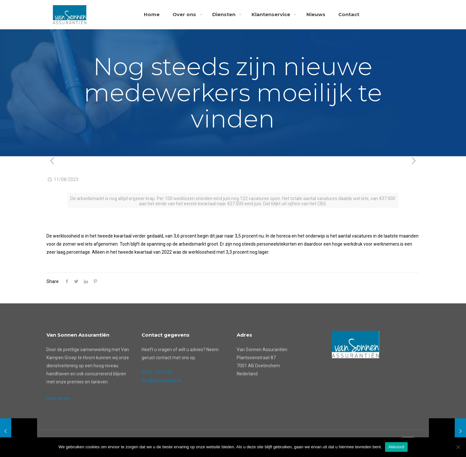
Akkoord (396, 446)
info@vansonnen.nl (161, 380)
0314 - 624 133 (157, 372)
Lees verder (58, 398)
